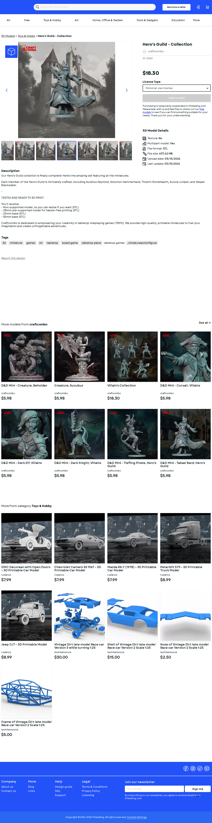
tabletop (52, 243)
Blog (31, 787)
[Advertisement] (98, 290)
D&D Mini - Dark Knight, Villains (77, 463)
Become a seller (176, 7)
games (30, 243)
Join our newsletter (140, 782)
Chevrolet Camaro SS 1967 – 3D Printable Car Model (77, 569)
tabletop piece (91, 243)
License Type (152, 82)
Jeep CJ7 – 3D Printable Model (24, 645)
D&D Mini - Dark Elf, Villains (21, 463)
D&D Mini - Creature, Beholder (24, 386)
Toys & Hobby (52, 20)
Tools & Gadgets (147, 20)
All (8, 20)
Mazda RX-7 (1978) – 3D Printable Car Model (131, 569)
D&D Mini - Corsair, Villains (180, 386)
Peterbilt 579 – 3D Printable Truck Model (181, 569)
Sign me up (197, 789)
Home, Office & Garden (107, 20)
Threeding (13, 7)
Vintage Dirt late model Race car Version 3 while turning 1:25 (79, 646)
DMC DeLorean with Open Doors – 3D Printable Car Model (25, 569)
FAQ (57, 791)
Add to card (177, 98)
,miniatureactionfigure (142, 243)
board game (70, 243)
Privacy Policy (91, 791)
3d (4, 243)
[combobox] (177, 88)
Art (77, 20)
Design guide (63, 787)
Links (31, 791)
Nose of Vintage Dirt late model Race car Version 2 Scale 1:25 (184, 646)
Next (126, 90)
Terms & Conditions (94, 787)
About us (7, 787)
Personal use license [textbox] (159, 88)
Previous (6, 90)
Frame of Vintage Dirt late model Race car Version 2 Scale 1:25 (26, 723)
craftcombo (156, 51)
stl (41, 243)
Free (27, 20)
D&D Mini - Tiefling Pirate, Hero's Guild (131, 464)
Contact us (8, 791)
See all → (205, 323)
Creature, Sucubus (68, 386)
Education (178, 20)
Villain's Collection (121, 386)
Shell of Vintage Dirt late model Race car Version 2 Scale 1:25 (131, 646)
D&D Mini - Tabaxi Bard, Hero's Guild (182, 464)
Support (60, 795)
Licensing (88, 795)
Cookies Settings (137, 817)
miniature (16, 243)
